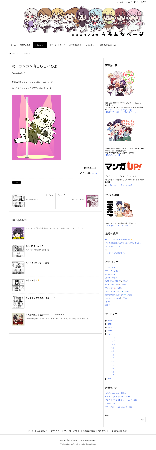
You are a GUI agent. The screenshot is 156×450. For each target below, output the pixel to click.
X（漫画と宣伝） (111, 403)
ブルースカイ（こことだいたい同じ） (119, 407)
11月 (113, 341)
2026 (110, 320)
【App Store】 (114, 110)
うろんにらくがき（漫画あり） (117, 393)
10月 (113, 344)
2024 (110, 327)
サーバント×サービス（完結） (117, 291)
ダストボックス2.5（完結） (116, 298)
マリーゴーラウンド (113, 271)
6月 (113, 358)
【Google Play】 (126, 110)
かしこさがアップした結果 (37, 263)
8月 (113, 351)
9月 (113, 348)
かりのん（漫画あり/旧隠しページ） (119, 397)
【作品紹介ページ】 (129, 112)
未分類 (107, 305)
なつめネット (110, 274)
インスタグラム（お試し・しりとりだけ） (121, 400)
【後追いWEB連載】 (113, 112)
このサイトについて (125, 2)
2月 (113, 372)
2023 (110, 331)
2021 (110, 379)
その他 (107, 302)
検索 (107, 415)
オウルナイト (26, 53)
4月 (113, 365)
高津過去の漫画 (111, 278)
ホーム (13, 53)
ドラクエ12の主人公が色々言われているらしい (123, 243)
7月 (113, 355)
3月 (113, 368)
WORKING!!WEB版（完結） (117, 281)
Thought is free (90, 444)
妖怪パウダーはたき (34, 246)
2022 (110, 334)
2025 (110, 324)
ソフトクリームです (113, 246)
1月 (113, 375)
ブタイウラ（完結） (114, 288)
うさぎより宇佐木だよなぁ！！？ (40, 298)
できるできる (32, 280)
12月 (113, 338)
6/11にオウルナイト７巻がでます (119, 239)
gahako (95, 173)
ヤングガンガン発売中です (115, 253)
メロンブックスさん (125, 226)
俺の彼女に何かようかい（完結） (119, 295)
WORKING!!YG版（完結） (116, 284)
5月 (113, 361)
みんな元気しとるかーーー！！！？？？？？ (45, 315)
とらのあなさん (111, 226)
